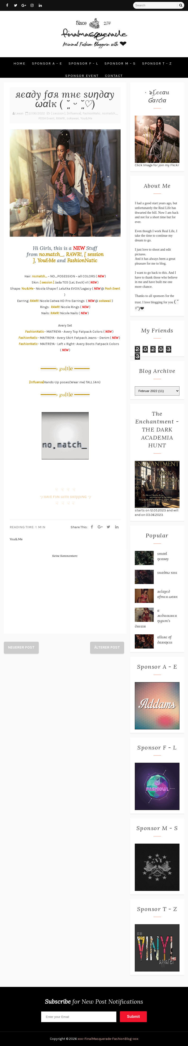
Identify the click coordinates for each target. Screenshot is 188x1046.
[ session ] (58, 113)
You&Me (86, 118)
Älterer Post (107, 647)
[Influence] (74, 113)
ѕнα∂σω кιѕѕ (167, 572)
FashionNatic (92, 113)
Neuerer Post (21, 647)
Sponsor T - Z (157, 63)
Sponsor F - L (83, 63)
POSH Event (46, 118)
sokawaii (73, 118)
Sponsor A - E (47, 63)
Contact (114, 76)
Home (19, 63)
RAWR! (60, 118)
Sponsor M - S (120, 63)
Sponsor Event (82, 76)
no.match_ (109, 113)
